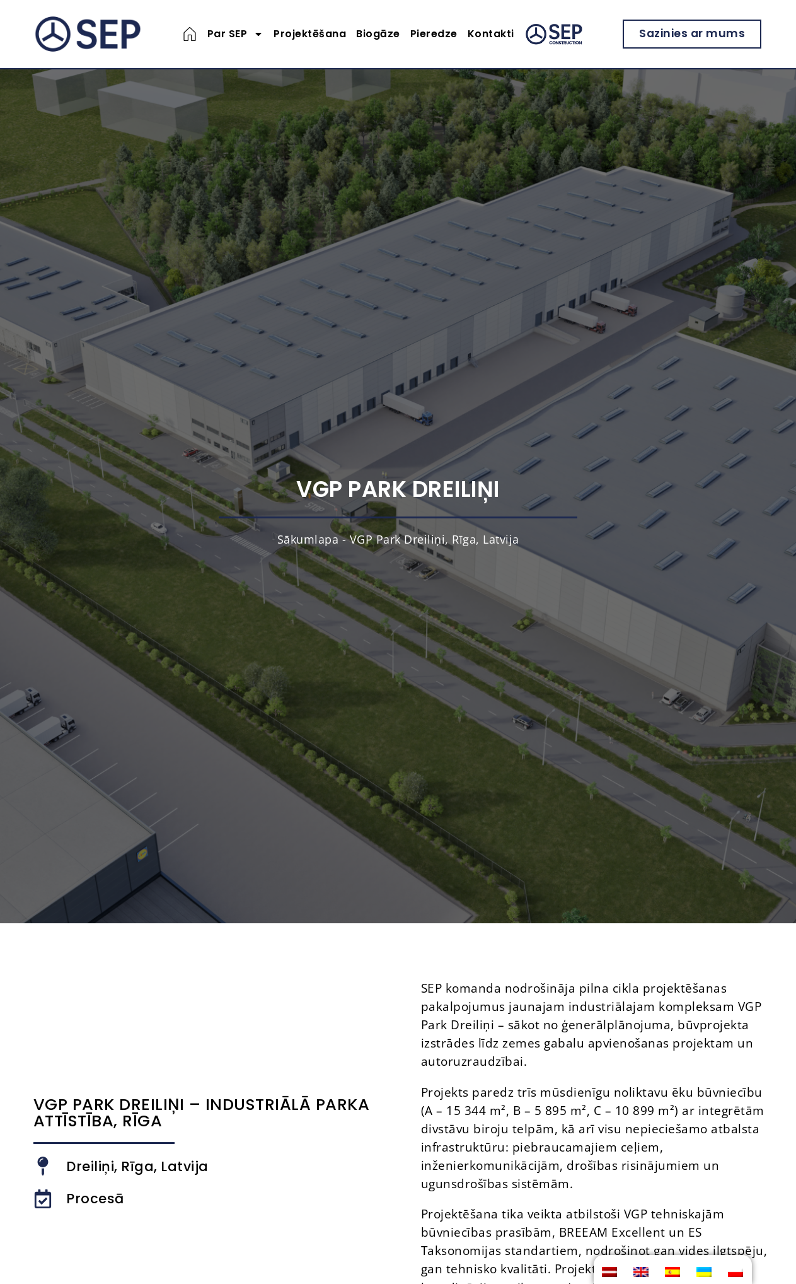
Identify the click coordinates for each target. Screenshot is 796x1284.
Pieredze (434, 33)
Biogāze (378, 33)
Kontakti (491, 33)
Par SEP (235, 34)
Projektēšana (310, 33)
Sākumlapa (308, 539)
